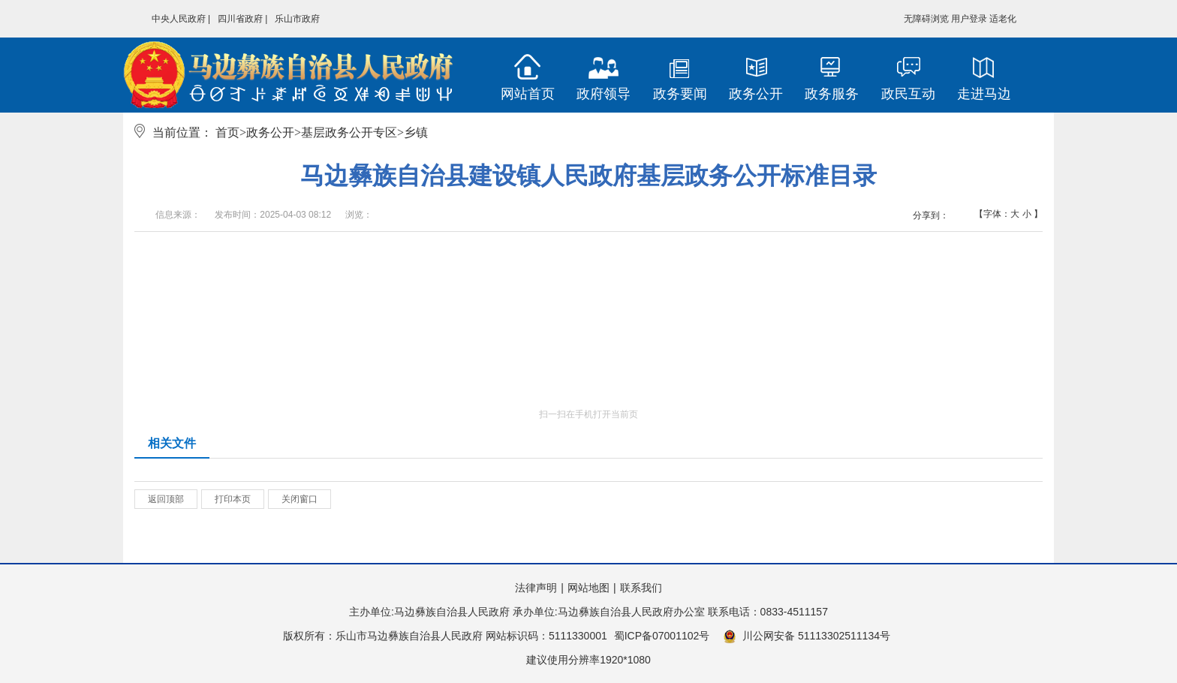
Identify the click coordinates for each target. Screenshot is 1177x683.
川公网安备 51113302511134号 (806, 636)
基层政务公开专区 (349, 132)
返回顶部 (166, 499)
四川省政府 (240, 19)
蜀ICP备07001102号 (662, 636)
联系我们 (641, 588)
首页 (227, 132)
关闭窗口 (299, 499)
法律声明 (536, 588)
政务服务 (832, 93)
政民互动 (908, 93)
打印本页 (233, 499)
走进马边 (984, 93)
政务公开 (756, 93)
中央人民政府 (179, 19)
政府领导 (603, 93)
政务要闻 (680, 93)
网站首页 (528, 93)
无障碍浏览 (926, 19)
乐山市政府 (297, 19)
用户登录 (969, 19)
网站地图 (588, 588)
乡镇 (416, 132)
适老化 (1002, 19)
